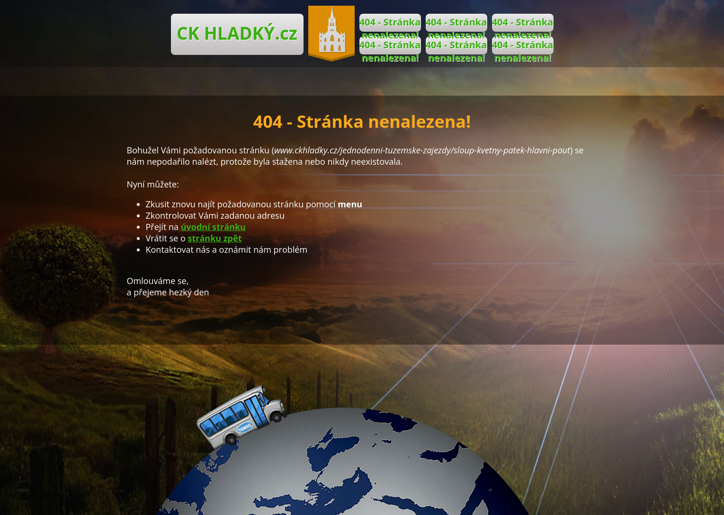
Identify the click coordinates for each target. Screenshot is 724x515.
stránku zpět (215, 238)
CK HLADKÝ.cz (237, 33)
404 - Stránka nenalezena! (390, 24)
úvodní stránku (213, 226)
